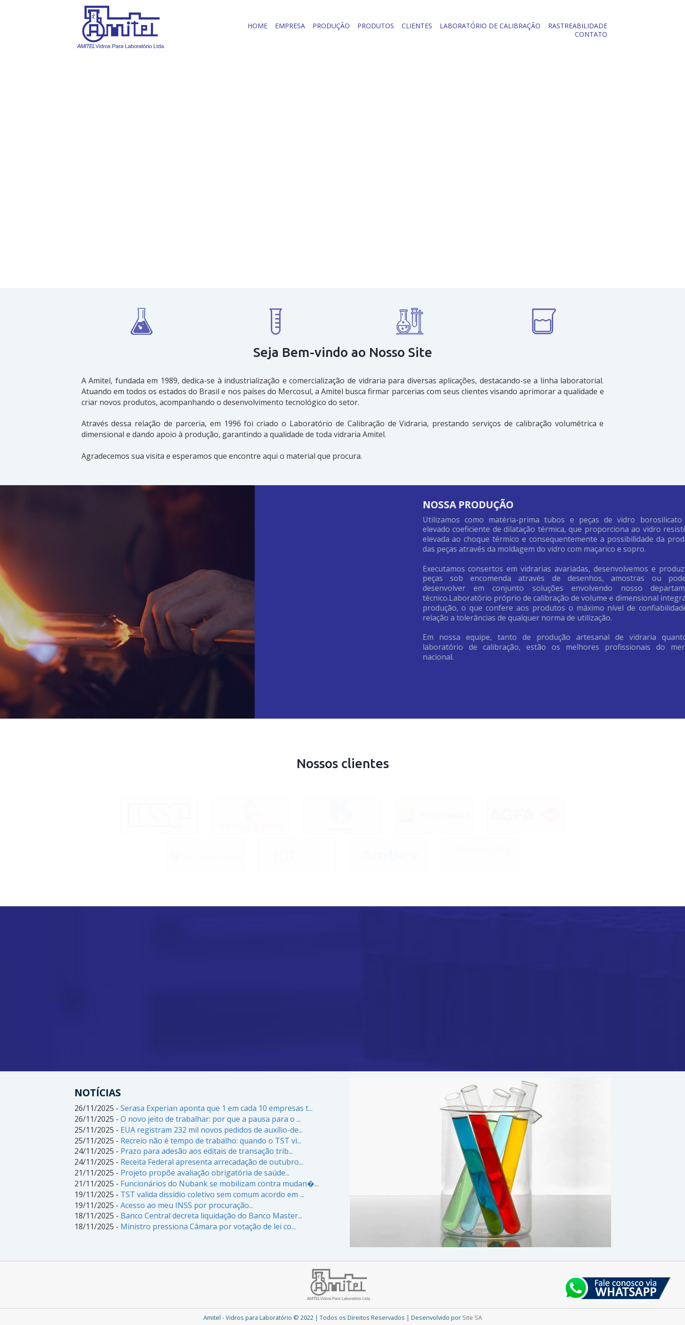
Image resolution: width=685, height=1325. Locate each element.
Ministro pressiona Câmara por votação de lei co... (208, 1226)
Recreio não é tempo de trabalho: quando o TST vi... (211, 1140)
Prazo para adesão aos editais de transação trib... (207, 1151)
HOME (257, 25)
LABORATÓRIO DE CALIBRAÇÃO (490, 25)
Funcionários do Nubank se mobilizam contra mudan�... (220, 1183)
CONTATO (591, 34)
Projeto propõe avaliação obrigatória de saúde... (205, 1173)
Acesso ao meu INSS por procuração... (187, 1205)
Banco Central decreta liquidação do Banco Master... (211, 1215)
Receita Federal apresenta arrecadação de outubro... (212, 1162)
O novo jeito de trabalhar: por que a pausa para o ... (211, 1119)
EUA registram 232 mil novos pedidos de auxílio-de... (212, 1130)
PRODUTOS (375, 25)
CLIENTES (417, 25)
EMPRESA (290, 25)
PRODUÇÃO (331, 25)
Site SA (472, 1317)
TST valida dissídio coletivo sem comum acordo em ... (212, 1194)
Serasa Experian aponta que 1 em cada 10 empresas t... (217, 1108)
